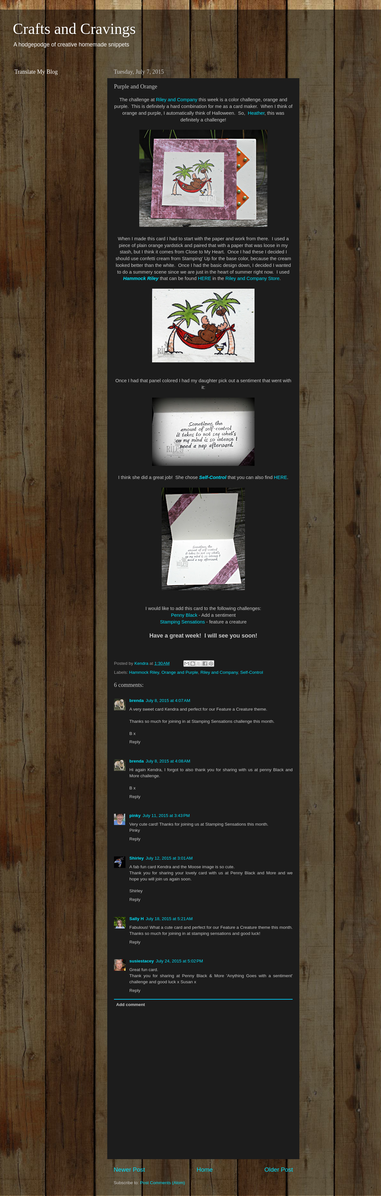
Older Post (278, 1169)
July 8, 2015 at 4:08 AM (168, 761)
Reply (135, 741)
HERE (204, 278)
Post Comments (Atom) (162, 1182)
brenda (136, 700)
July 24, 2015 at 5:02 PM (179, 961)
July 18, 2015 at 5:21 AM (169, 918)
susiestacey (141, 961)
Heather (256, 113)
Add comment (130, 1004)
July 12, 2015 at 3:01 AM (169, 858)
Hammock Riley (141, 278)
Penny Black (184, 615)
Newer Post (129, 1169)
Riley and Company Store (252, 278)
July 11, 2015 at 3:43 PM (166, 815)
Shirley (136, 858)
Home (205, 1169)
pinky (135, 815)
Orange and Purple (179, 672)
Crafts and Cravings (74, 28)
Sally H (136, 918)
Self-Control (212, 477)
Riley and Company (177, 99)
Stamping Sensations (182, 621)
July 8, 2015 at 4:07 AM (168, 700)
